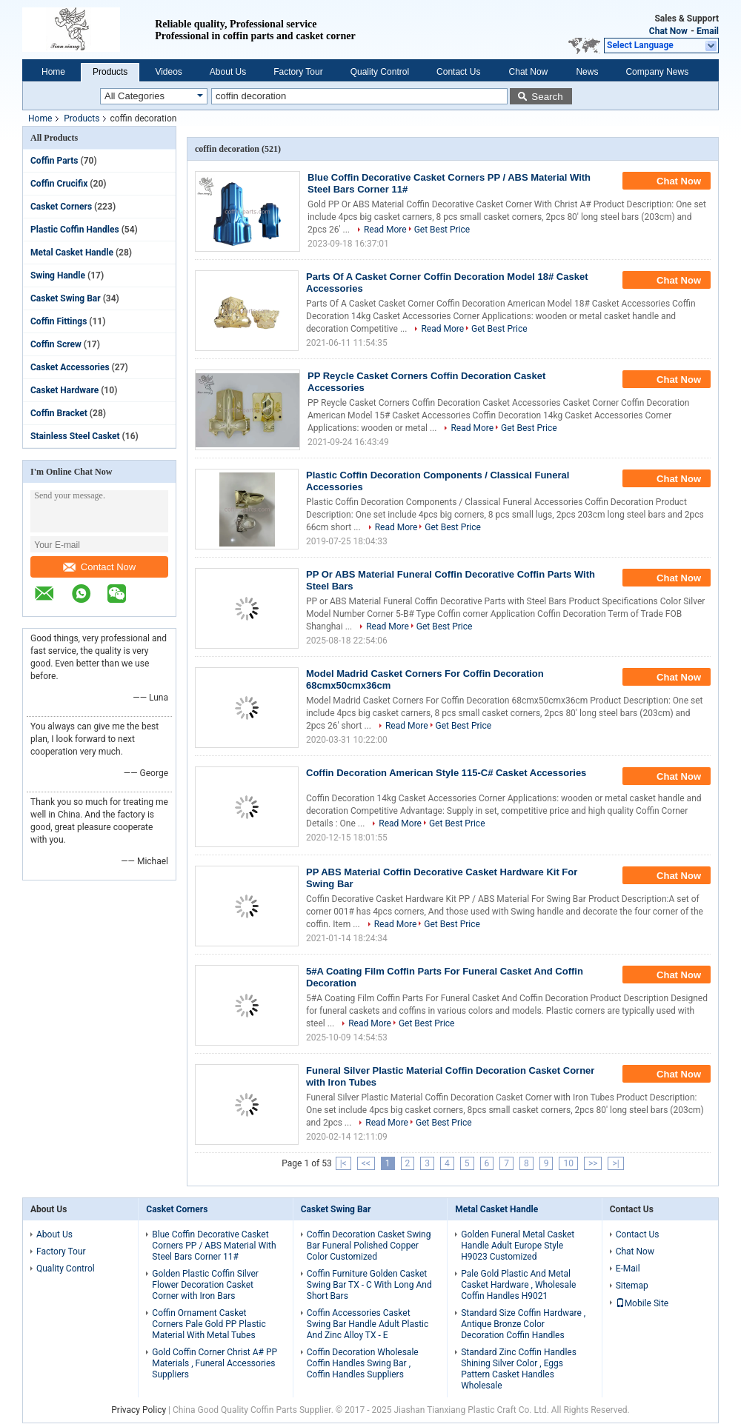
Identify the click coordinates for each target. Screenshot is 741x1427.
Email (708, 31)
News (587, 72)
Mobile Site (642, 1303)
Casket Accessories (70, 367)
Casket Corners (61, 206)
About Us (228, 72)
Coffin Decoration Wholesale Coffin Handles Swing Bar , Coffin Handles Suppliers (363, 1363)
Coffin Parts (54, 161)
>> (593, 1163)
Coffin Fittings (58, 321)
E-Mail (628, 1268)
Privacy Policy (138, 1410)
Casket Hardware (64, 390)
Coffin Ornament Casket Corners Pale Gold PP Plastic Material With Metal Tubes (208, 1324)
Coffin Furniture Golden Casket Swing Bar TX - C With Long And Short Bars (369, 1285)
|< (343, 1163)
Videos (168, 72)
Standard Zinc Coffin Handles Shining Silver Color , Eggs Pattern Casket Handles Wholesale (518, 1369)
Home (53, 72)
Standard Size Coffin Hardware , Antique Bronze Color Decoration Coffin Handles (523, 1324)
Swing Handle (57, 275)
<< (366, 1163)
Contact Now (99, 566)
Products (110, 72)
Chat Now (668, 31)
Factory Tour (297, 72)
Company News (656, 72)
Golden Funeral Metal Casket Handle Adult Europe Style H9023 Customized (517, 1245)
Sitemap (632, 1285)
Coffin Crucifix (58, 183)
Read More (385, 229)
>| (615, 1163)
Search (546, 96)
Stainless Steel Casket (75, 436)
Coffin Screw (56, 344)
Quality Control (379, 72)
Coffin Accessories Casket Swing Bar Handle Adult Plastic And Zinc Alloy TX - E (368, 1324)
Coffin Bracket (58, 413)
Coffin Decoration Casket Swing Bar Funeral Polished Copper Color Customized (369, 1245)
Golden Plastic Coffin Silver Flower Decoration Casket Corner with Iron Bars (205, 1285)
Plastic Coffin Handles (74, 229)
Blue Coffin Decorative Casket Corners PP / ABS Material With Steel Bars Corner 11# (214, 1245)
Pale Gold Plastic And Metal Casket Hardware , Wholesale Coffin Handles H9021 (518, 1285)
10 (568, 1163)
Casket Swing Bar (65, 298)
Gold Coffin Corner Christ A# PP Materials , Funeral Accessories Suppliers (214, 1363)
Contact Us (458, 72)
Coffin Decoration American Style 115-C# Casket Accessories (446, 772)
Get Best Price (442, 229)
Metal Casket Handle (71, 252)
